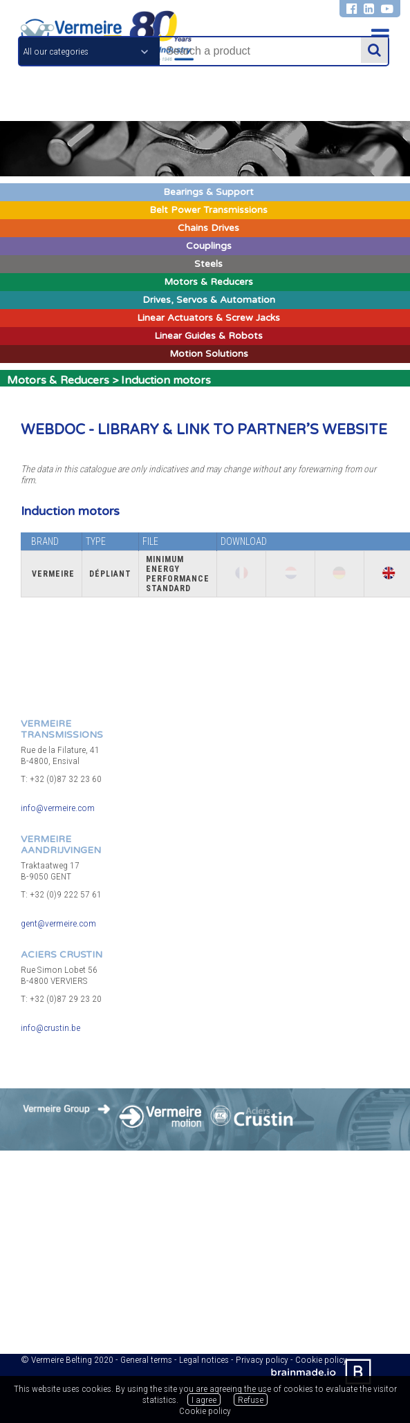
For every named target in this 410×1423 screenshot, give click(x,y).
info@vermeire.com (58, 807)
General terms (146, 1359)
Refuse (250, 1399)
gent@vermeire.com (58, 923)
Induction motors (166, 380)
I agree (204, 1399)
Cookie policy (205, 1410)
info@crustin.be (50, 1027)
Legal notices (204, 1359)
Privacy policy (262, 1359)
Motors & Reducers (58, 380)
